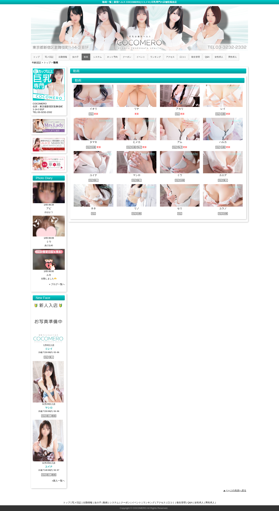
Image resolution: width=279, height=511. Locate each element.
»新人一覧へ (58, 480)
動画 (105, 502)
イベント (136, 502)
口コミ (171, 502)
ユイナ (48, 466)
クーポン (125, 502)
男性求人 (210, 502)
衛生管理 (181, 502)
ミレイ (48, 348)
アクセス (161, 502)
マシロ (48, 407)
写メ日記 (76, 502)
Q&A (190, 502)
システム (114, 502)
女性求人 (199, 502)
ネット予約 (112, 57)
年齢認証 (36, 62)
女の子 (97, 502)
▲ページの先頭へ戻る (234, 490)
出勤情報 (87, 502)
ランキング (149, 502)
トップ (66, 502)
